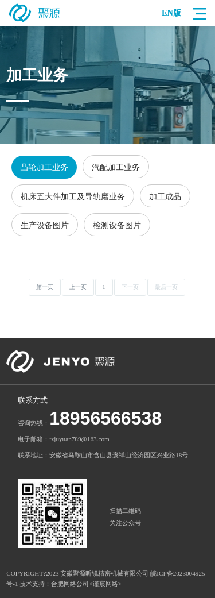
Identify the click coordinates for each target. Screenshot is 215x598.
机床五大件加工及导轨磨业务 (73, 196)
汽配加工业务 (116, 167)
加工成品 (165, 196)
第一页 (44, 287)
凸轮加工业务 (44, 167)
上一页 (78, 287)
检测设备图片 (117, 225)
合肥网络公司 (70, 583)
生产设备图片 (45, 225)
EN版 (171, 12)
